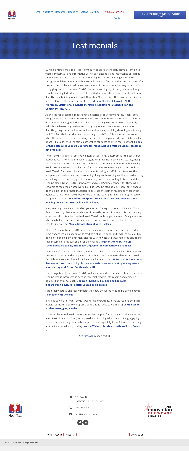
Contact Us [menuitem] (137, 434)
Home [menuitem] (49, 434)
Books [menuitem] (81, 434)
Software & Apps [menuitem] (97, 434)
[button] (80, 422)
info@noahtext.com (86, 414)
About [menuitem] (58, 434)
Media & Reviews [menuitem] (118, 434)
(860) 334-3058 (83, 407)
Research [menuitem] (70, 434)
